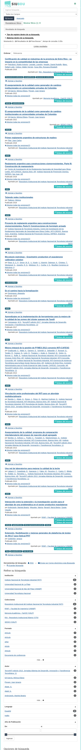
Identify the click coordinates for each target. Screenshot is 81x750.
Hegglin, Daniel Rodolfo (53, 65)
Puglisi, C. (30, 438)
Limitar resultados (40, 46)
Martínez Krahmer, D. (49, 399)
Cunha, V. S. (46, 265)
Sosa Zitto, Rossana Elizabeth (45, 67)
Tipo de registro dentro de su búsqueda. (22, 35)
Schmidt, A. (41, 351)
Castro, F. (62, 471)
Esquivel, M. (53, 353)
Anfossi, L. (21, 438)
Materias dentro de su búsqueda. (19, 38)
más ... (40, 660)
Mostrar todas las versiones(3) (17, 96)
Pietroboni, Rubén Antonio (18, 65)
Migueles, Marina (36, 507)
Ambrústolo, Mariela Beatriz (18, 507)
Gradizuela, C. (13, 351)
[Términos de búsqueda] (40, 10)
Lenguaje (8, 707)
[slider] (6, 734)
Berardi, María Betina (52, 507)
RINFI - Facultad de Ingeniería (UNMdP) (57, 517)
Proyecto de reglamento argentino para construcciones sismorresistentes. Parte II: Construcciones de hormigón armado (35, 224)
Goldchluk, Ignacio (15, 539)
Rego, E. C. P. (13, 263)
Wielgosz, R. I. (34, 265)
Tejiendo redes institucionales (19, 197)
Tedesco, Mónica (14, 200)
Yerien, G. (62, 353)
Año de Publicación (13, 722)
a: (41, 726)
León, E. (27, 353)
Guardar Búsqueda (15, 566)
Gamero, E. (32, 351)
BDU (7, 3)
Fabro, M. (43, 471)
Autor (7, 666)
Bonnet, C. (9, 356)
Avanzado (20, 18)
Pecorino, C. (52, 471)
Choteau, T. (63, 263)
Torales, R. (9, 353)
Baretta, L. (12, 399)
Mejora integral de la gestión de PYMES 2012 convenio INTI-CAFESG (37, 348)
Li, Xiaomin (43, 263)
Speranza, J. (34, 471)
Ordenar (7, 53)
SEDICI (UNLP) (66, 125)
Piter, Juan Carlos (15, 140)
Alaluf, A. (23, 351)
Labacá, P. (12, 471)
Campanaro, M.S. (14, 322)
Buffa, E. (17, 356)
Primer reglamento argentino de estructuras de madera (31, 138)
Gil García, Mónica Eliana (18, 91)
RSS (31, 563)
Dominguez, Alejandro (16, 293)
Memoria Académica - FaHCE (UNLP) (57, 98)
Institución (9, 575)
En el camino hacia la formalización (21, 291)
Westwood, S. (10, 265)
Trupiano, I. (35, 353)
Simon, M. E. (25, 263)
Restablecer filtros (13, 23)
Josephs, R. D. (22, 265)
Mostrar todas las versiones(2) (17, 145)
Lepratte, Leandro (36, 65)
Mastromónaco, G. (53, 438)
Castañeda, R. (22, 471)
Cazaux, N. (18, 353)
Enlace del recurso (63, 74)
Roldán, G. (12, 474)
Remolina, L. (22, 474)
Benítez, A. (12, 438)
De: (6, 726)
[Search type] (40, 14)
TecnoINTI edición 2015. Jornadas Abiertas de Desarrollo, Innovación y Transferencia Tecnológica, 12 (38, 406)
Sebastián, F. (52, 351)
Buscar (9, 18)
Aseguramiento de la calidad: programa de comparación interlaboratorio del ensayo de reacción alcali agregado (31, 433)
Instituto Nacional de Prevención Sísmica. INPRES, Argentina (41, 234)
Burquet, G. (62, 351)
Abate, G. (20, 399)
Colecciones (10, 600)
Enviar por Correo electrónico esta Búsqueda (56, 563)
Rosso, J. (28, 399)
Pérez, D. (36, 399)
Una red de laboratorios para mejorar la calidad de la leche (32, 468)
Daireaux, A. (53, 263)
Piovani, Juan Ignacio (37, 91)
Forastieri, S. (40, 438)
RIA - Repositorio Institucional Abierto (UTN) (55, 72)
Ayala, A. (44, 353)
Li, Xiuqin (34, 263)
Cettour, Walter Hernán (24, 67)
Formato (8, 628)
